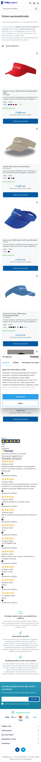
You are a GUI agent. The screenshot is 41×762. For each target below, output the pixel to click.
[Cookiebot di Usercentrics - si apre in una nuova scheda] (30, 357)
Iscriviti (34, 699)
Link (28, 704)
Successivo (17, 459)
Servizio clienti (20, 735)
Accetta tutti (20, 397)
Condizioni (20, 743)
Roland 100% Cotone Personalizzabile (16, 166)
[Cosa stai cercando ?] (17, 8)
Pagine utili (20, 726)
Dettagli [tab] (16, 362)
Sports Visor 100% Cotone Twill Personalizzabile (20, 240)
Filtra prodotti (12, 46)
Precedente (6, 459)
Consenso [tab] (6, 362)
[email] (14, 699)
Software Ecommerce (16, 759)
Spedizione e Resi (20, 739)
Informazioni (20, 730)
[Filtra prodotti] (3, 46)
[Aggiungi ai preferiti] (37, 53)
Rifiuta (20, 403)
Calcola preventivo (20, 121)
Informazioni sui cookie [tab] (30, 362)
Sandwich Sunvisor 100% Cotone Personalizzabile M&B (14, 314)
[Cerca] (36, 8)
